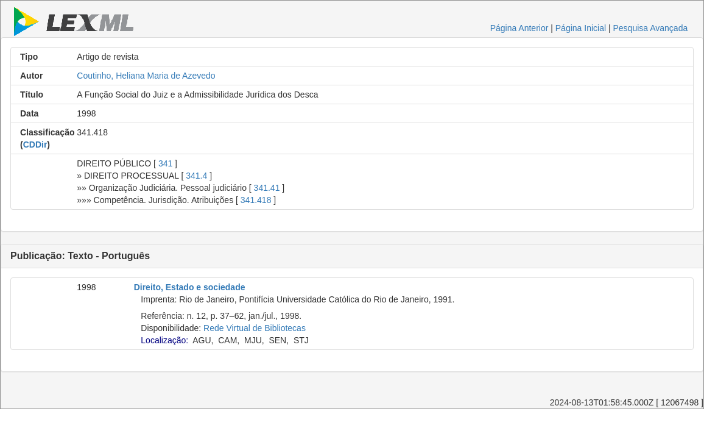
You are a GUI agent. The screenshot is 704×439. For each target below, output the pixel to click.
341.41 (267, 188)
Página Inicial (580, 28)
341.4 (196, 175)
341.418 (256, 200)
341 (165, 163)
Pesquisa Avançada (650, 28)
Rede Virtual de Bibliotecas (254, 328)
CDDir (35, 144)
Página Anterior (519, 28)
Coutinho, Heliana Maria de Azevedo (146, 75)
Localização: (164, 340)
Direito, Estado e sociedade (189, 287)
